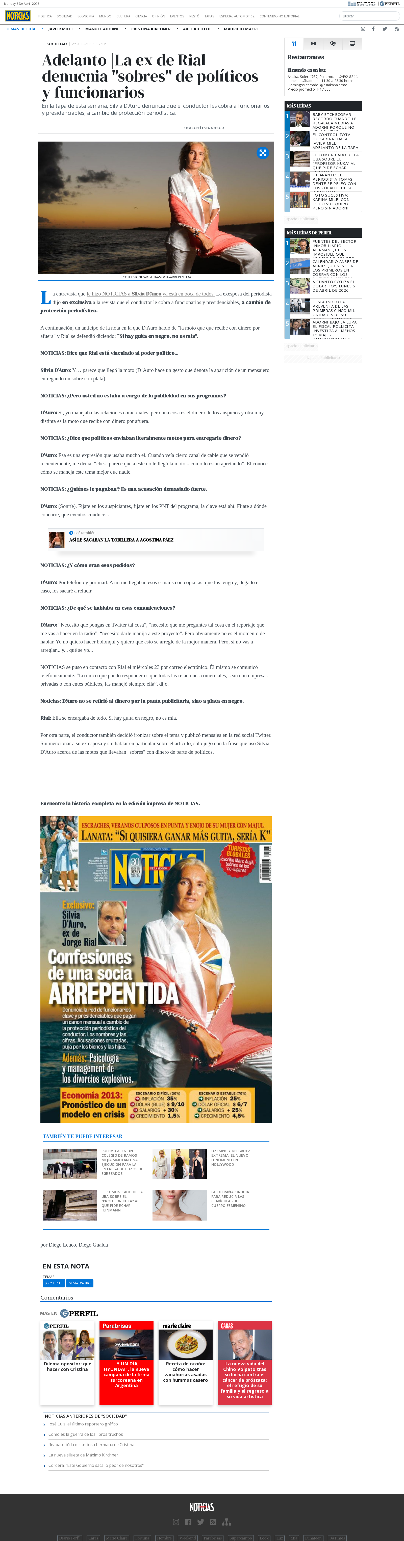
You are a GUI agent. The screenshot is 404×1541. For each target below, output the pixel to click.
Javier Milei (61, 28)
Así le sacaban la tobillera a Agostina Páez (121, 540)
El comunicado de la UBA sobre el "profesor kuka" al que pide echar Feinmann (122, 1200)
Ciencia (159, 16)
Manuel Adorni (102, 28)
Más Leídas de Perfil (309, 233)
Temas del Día (21, 28)
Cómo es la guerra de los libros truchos (85, 1434)
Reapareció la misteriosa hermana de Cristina (91, 1444)
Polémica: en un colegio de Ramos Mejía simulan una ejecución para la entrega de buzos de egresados (122, 1162)
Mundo (117, 16)
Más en (69, 1313)
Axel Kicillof (197, 28)
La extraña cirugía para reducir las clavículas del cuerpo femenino (230, 1198)
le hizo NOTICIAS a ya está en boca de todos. (151, 293)
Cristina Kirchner (151, 28)
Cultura (137, 16)
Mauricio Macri (241, 28)
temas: (49, 1277)
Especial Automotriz (270, 16)
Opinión (179, 16)
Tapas (238, 16)
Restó (221, 16)
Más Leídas (299, 106)
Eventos (201, 16)
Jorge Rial (53, 1283)
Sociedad (70, 16)
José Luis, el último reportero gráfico (83, 1424)
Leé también (84, 532)
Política (47, 16)
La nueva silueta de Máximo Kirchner (83, 1455)
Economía (94, 16)
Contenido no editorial (322, 16)
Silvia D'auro (80, 1283)
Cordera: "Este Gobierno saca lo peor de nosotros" (96, 1465)
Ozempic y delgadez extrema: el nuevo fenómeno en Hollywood (230, 1157)
